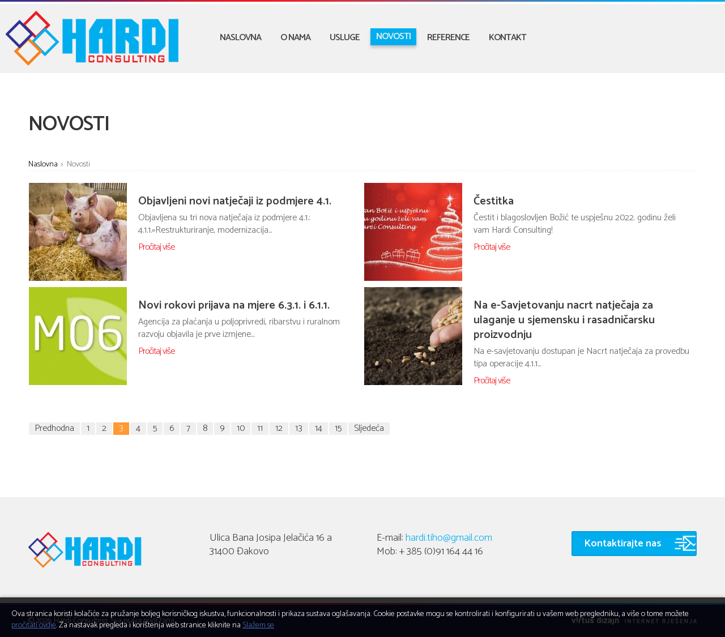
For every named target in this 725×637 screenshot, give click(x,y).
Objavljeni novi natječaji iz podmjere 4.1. (234, 201)
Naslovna (240, 37)
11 (260, 428)
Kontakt (507, 37)
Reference (448, 37)
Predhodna (54, 428)
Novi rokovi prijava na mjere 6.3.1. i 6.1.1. (234, 305)
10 (241, 428)
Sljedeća (369, 428)
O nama (295, 37)
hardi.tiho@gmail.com (449, 537)
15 (338, 428)
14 (318, 428)
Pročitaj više (156, 247)
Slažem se (258, 625)
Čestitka (494, 201)
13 (298, 428)
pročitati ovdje (33, 625)
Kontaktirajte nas (623, 543)
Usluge (345, 37)
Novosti (393, 36)
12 (279, 428)
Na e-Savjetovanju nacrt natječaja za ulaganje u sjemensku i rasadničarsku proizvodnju (564, 320)
